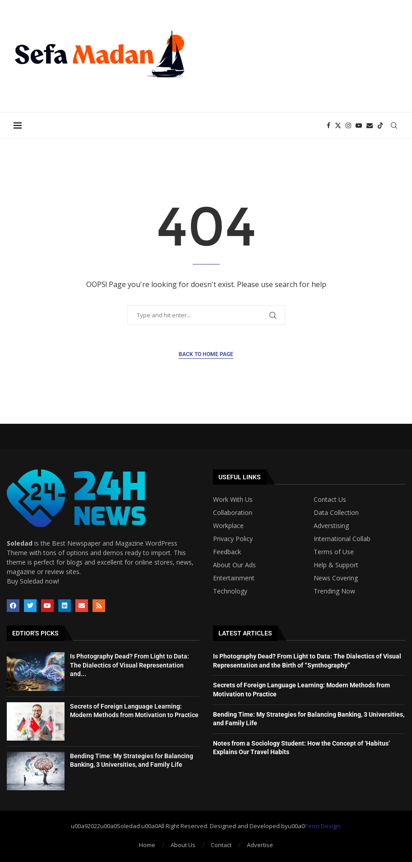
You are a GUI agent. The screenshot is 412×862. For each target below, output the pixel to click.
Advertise (260, 845)
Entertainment (234, 578)
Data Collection (336, 513)
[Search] (393, 125)
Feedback (227, 552)
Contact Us (330, 499)
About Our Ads (234, 565)
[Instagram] (348, 125)
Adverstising (331, 526)
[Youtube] (359, 125)
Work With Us (233, 499)
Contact (221, 845)
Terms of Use (334, 552)
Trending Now (334, 591)
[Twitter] (338, 125)
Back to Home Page (206, 354)
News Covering (336, 578)
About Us (183, 845)
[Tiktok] (380, 125)
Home (147, 845)
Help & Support (336, 565)
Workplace (228, 526)
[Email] (369, 125)
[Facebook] (328, 125)
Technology (230, 591)
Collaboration (232, 513)
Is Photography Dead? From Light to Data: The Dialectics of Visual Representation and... (129, 665)
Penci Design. (323, 826)
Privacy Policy (233, 539)
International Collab (342, 539)
